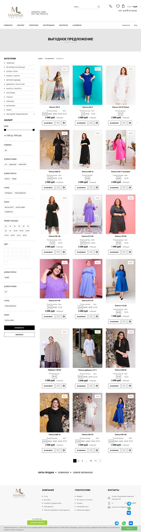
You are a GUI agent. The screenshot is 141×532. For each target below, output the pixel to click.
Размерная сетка (83, 507)
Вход (135, 25)
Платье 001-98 (54, 236)
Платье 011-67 (87, 301)
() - (113, 503)
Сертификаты (48, 507)
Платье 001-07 (87, 435)
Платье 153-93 (120, 236)
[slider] (5, 130)
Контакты (63, 25)
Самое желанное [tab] (83, 472)
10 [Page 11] (91, 461)
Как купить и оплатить (85, 500)
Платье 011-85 (87, 236)
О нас (46, 496)
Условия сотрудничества (52, 503)
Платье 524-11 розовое (120, 172)
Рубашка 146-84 (54, 370)
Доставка (47, 500)
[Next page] (100, 461)
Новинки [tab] (63, 472)
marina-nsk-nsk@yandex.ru (121, 507)
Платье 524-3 (87, 107)
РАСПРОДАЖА (48, 25)
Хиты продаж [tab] (46, 472)
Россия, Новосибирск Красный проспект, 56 (123, 497)
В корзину (48, 123)
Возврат (79, 496)
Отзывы (79, 503)
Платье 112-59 (120, 306)
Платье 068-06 (120, 370)
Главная (67, 42)
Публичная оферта (83, 510)
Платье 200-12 (87, 172)
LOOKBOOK (76, 25)
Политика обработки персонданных (57, 510)
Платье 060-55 (54, 172)
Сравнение (126, 25)
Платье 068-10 (54, 435)
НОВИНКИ (8, 25)
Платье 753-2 (54, 107)
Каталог (74, 42)
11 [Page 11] (96, 461)
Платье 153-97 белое (120, 107)
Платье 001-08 (120, 435)
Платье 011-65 (54, 301)
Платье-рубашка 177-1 (87, 370)
